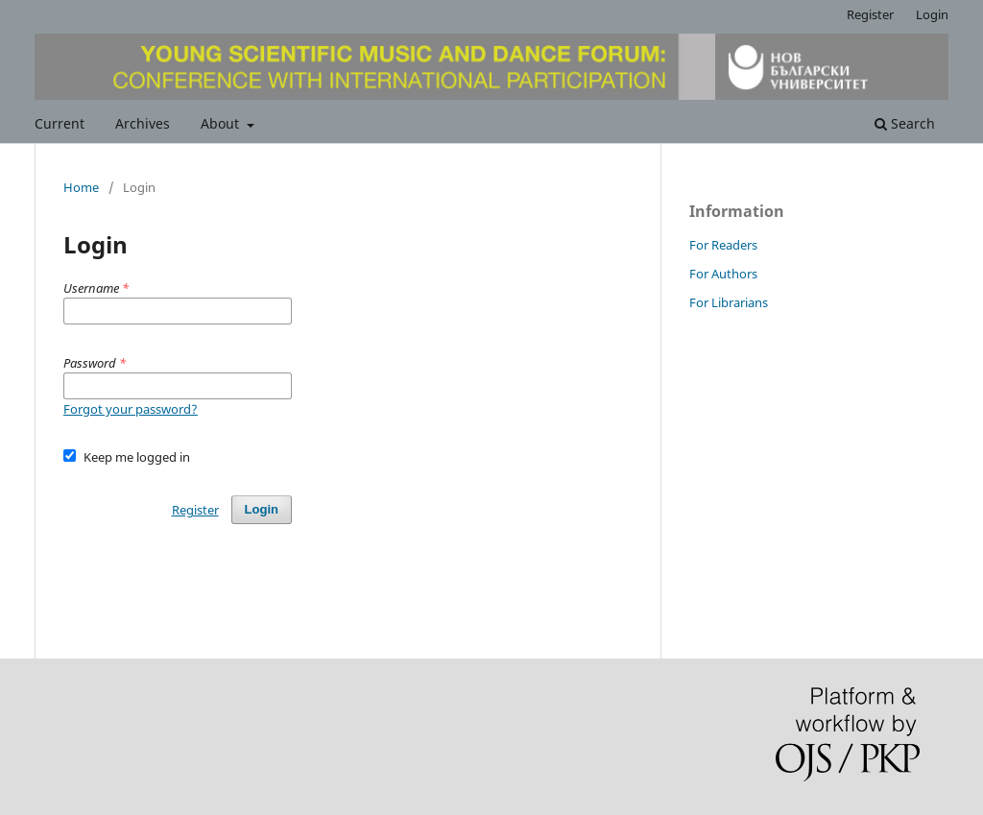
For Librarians (728, 302)
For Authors (723, 273)
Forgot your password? (130, 409)
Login (932, 14)
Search (905, 123)
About (222, 123)
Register (870, 14)
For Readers (723, 244)
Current (59, 123)
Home (81, 187)
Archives (142, 123)
